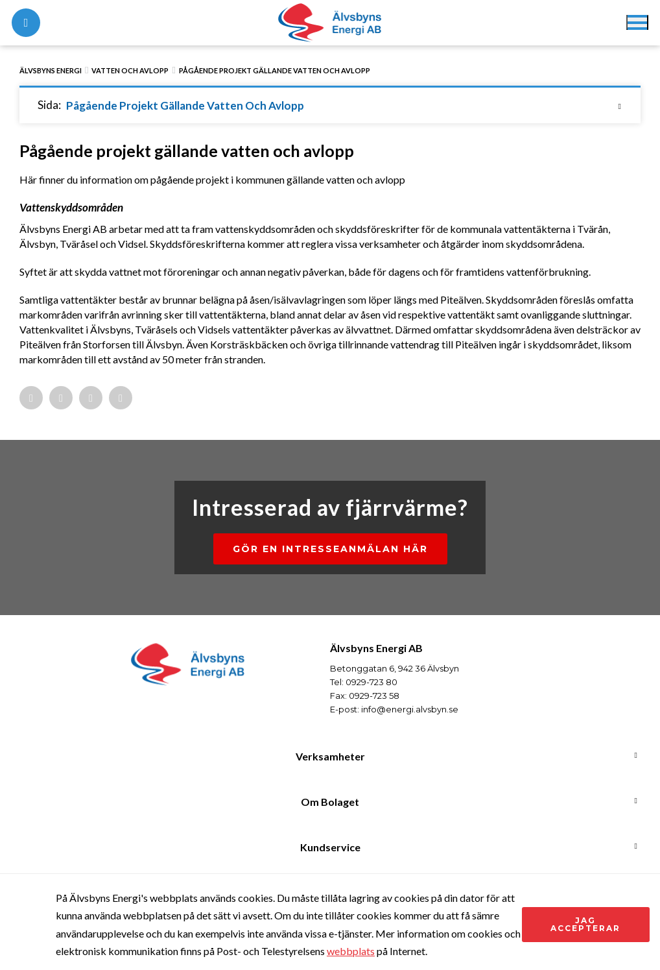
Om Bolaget (330, 801)
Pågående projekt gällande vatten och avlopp (274, 70)
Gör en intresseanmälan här (330, 549)
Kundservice (330, 847)
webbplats (351, 951)
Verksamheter (330, 756)
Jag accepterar (585, 924)
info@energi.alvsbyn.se (409, 709)
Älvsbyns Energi (50, 70)
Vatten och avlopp (130, 70)
